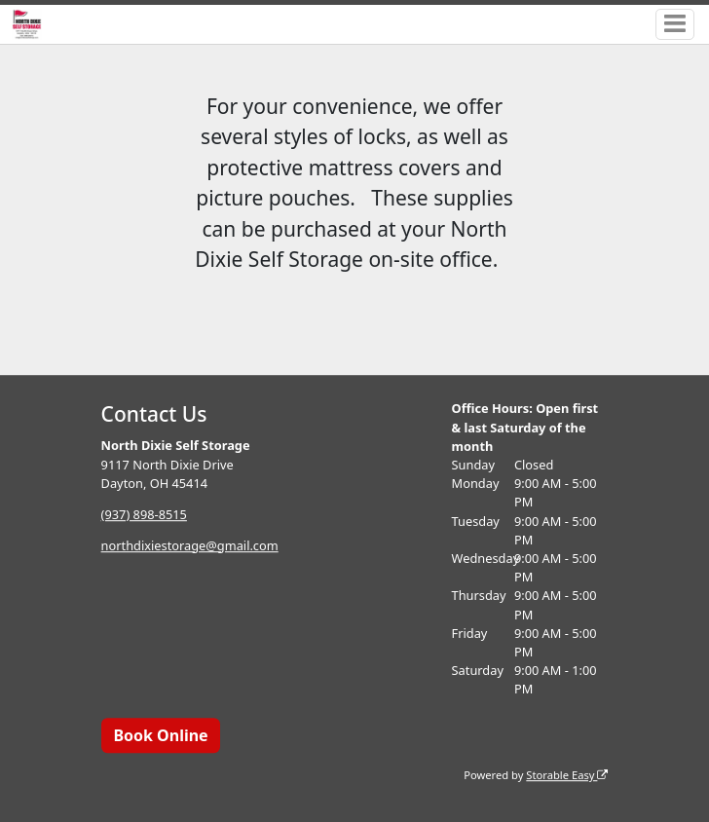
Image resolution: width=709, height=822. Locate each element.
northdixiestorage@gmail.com (190, 545)
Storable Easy (567, 774)
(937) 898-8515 (144, 514)
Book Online (160, 735)
